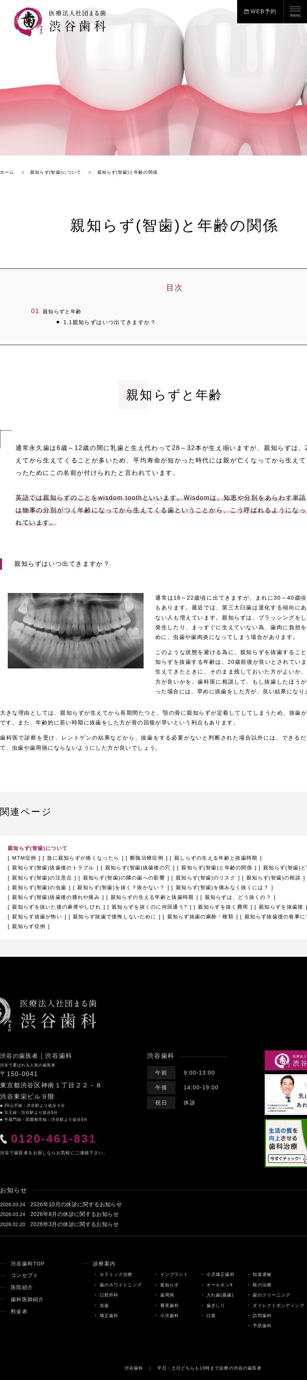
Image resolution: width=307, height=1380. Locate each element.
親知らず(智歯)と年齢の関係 (232, 867)
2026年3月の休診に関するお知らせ (74, 1224)
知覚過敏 (265, 1274)
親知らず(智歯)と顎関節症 (47, 877)
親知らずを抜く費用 (39, 916)
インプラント (172, 1274)
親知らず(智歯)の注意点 (127, 877)
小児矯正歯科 (221, 1274)
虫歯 (98, 1305)
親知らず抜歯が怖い (164, 916)
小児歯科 (167, 1315)
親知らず (167, 1284)
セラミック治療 (110, 1274)
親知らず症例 (209, 926)
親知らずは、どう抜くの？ (48, 907)
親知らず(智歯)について (40, 848)
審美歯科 (167, 1305)
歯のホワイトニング (116, 1284)
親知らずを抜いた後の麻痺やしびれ (143, 907)
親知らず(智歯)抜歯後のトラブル (56, 867)
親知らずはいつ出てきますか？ (104, 322)
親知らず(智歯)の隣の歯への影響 (215, 877)
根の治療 (265, 1284)
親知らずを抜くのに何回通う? (243, 907)
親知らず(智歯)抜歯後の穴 (148, 867)
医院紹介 (23, 1287)
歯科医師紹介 (29, 1299)
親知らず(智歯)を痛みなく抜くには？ (62, 897)
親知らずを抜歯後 (102, 916)
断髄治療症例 (157, 858)
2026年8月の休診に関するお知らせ (74, 1214)
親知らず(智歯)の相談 (41, 887)
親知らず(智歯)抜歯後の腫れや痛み (172, 897)
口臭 (211, 1315)
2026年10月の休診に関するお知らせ (76, 1204)
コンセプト (26, 1275)
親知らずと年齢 (58, 311)
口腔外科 (103, 1295)
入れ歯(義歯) (221, 1295)
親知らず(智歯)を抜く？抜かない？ (200, 887)
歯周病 (165, 1295)
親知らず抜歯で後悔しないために (247, 916)
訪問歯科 (265, 1315)
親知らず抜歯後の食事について (138, 926)
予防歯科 (265, 1325)
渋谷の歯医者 (20, 1055)
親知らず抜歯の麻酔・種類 (48, 926)
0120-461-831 (58, 1139)
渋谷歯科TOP (29, 1263)
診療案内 (99, 1263)
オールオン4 (220, 1284)
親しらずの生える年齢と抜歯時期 (231, 858)
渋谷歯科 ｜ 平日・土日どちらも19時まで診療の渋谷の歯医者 (193, 1367)
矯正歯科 (103, 1315)
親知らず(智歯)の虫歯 (112, 887)
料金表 (20, 1311)
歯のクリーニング (275, 1295)
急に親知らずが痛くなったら (89, 858)
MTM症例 (25, 858)
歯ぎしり (216, 1305)
